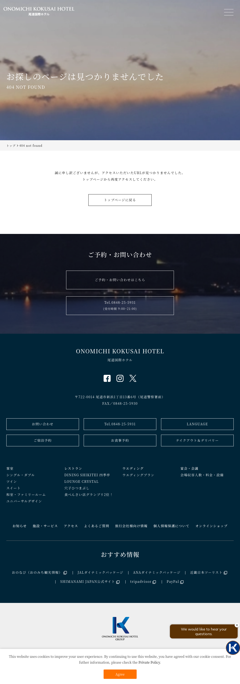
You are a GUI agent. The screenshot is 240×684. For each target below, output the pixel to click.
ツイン (11, 481)
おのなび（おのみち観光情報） (37, 572)
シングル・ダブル (20, 475)
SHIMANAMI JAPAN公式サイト (87, 581)
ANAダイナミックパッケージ (157, 572)
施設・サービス (45, 525)
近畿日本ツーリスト (206, 572)
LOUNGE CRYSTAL (81, 481)
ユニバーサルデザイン (24, 501)
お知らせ (19, 525)
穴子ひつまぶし (77, 488)
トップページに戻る (120, 199)
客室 (10, 468)
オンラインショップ (211, 525)
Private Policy (149, 662)
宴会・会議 (189, 468)
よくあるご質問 (96, 525)
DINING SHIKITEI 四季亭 (87, 475)
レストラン (73, 468)
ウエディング (133, 468)
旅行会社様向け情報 (131, 525)
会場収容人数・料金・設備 (202, 475)
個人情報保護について (172, 525)
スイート (13, 488)
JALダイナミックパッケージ (101, 572)
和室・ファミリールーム (26, 494)
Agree (119, 674)
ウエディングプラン (138, 475)
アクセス (71, 525)
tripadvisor (141, 581)
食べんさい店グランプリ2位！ (88, 494)
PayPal (173, 581)
